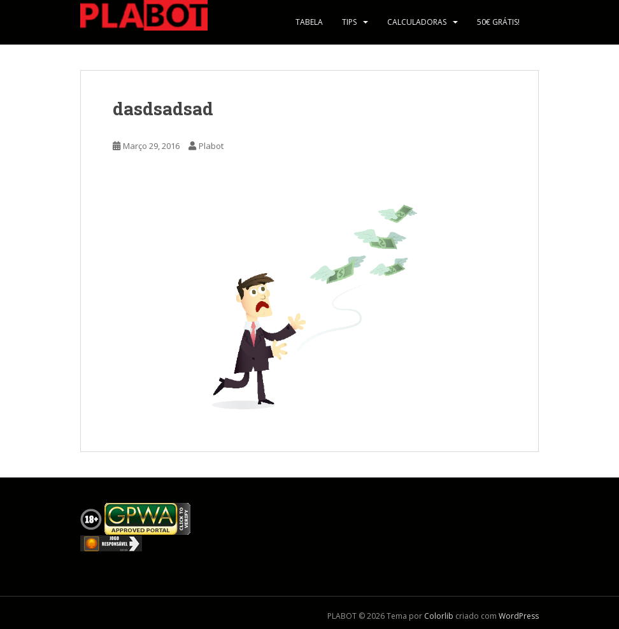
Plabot (211, 146)
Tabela (309, 22)
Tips (349, 22)
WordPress (519, 616)
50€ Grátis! (498, 22)
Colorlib (438, 616)
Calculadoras (416, 22)
